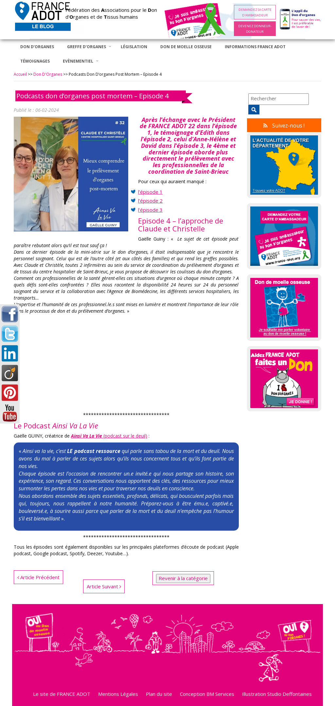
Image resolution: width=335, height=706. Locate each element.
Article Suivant (104, 586)
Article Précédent (38, 577)
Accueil (20, 74)
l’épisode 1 (150, 191)
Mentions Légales (118, 694)
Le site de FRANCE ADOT (61, 694)
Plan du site (159, 694)
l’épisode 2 (150, 200)
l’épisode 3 (150, 209)
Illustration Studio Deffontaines (277, 694)
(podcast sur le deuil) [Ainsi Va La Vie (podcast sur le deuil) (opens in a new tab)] (109, 436)
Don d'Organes (47, 74)
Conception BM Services (207, 694)
